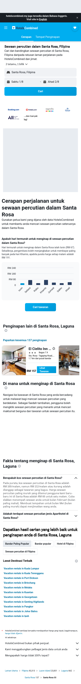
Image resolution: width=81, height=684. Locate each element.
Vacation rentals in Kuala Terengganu (24, 573)
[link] (40, 307)
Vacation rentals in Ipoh (16, 616)
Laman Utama (11, 671)
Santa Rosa (30, 677)
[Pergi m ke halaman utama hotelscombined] (25, 27)
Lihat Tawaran (44, 370)
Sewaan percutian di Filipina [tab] (20, 551)
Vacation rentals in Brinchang (19, 582)
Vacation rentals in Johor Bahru (20, 611)
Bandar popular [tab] (43, 543)
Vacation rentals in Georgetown (20, 597)
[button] (77, 17)
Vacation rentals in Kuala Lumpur (21, 568)
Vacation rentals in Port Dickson (21, 578)
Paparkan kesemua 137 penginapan (25, 340)
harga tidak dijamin (13, 633)
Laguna (64, 671)
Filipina (25, 671)
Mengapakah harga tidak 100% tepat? (42, 655)
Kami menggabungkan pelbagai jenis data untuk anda (42, 649)
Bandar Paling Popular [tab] (17, 543)
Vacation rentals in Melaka (18, 587)
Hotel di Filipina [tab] (65, 543)
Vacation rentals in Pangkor (18, 606)
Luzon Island (44, 671)
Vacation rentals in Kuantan (18, 592)
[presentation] (5, 330)
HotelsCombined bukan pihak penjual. (42, 643)
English (43, 19)
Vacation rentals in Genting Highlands (24, 601)
